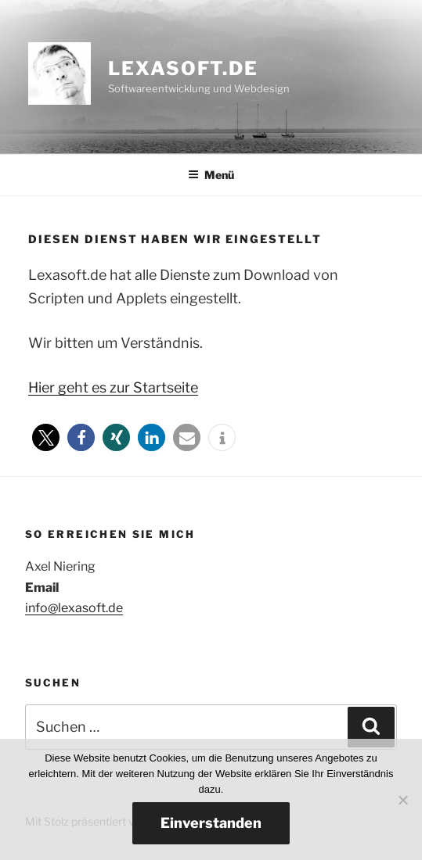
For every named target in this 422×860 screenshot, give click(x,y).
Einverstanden (211, 823)
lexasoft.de (183, 68)
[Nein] (402, 800)
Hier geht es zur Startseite (113, 387)
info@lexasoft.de (74, 607)
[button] (46, 437)
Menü (211, 174)
